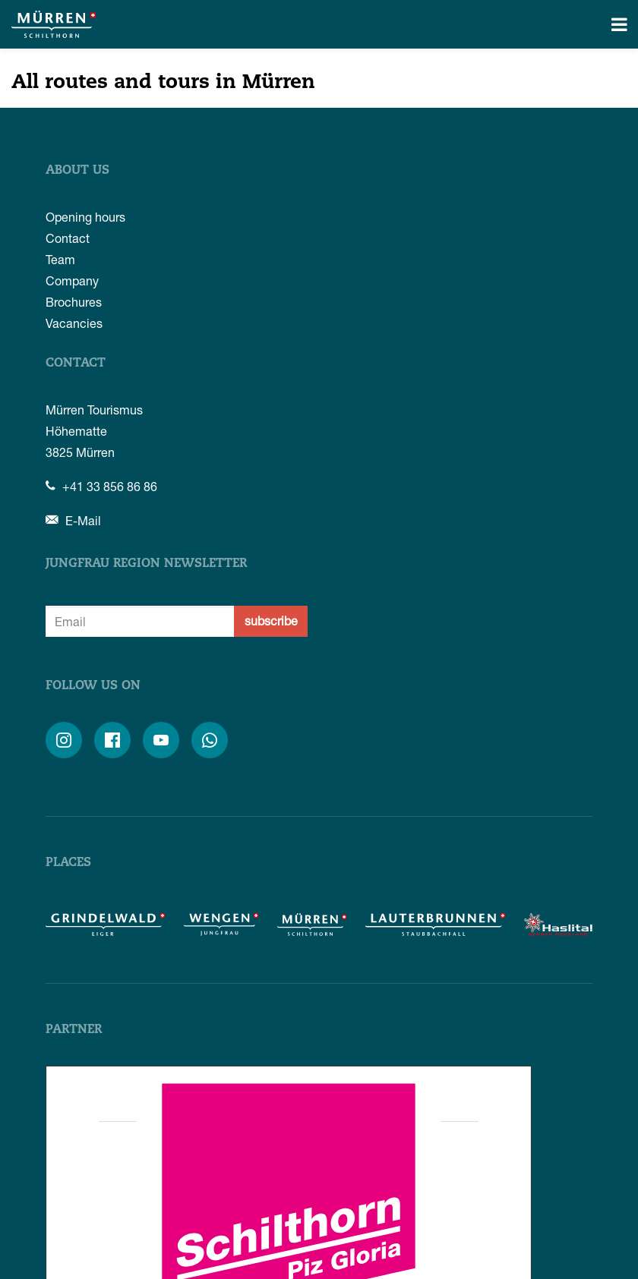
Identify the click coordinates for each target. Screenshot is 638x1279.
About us (77, 171)
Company (72, 280)
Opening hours (85, 216)
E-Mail (73, 520)
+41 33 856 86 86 (101, 486)
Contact (68, 238)
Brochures (74, 302)
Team (60, 259)
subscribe (271, 620)
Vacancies (74, 323)
